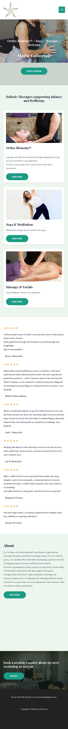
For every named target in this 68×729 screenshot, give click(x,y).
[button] (17, 176)
